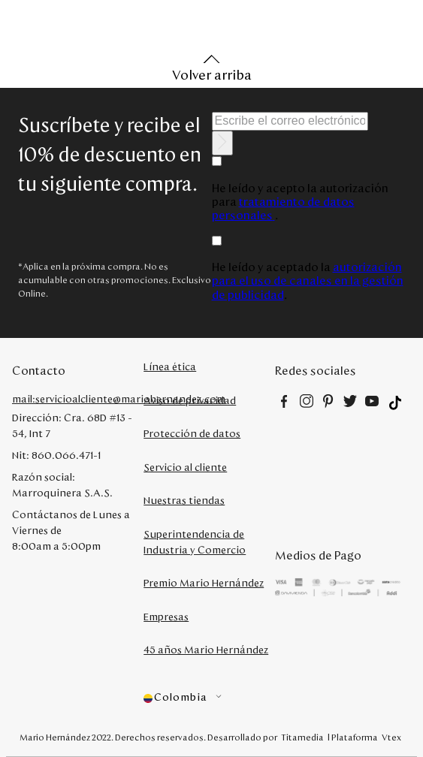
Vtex (391, 737)
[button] (209, 698)
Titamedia (302, 737)
